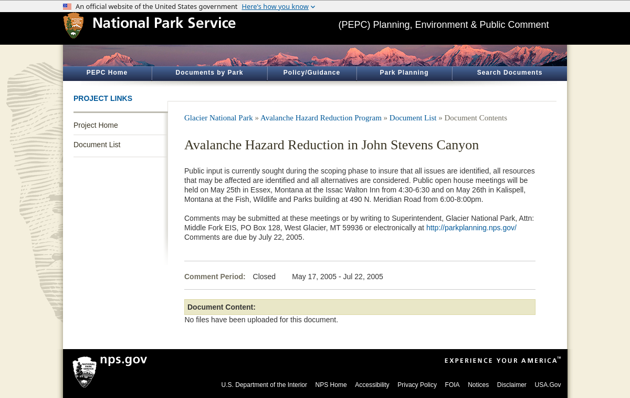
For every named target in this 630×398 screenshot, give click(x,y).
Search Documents (510, 72)
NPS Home (331, 385)
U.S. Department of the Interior (264, 385)
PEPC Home (107, 72)
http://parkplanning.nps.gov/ (471, 227)
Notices (478, 385)
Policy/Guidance (312, 72)
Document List (97, 144)
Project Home (96, 125)
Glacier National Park (218, 118)
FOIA (452, 385)
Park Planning (404, 72)
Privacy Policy (417, 385)
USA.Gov (547, 385)
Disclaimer (512, 385)
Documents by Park (209, 72)
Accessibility (372, 385)
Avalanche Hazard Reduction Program (321, 118)
